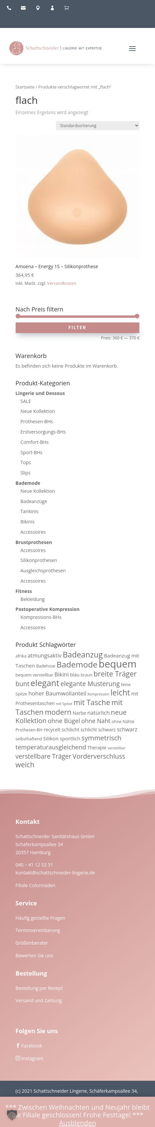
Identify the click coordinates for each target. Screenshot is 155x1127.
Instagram (32, 1058)
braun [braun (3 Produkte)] (86, 675)
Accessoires (33, 532)
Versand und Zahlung (39, 1000)
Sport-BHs (32, 452)
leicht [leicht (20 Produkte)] (120, 692)
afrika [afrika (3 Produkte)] (21, 656)
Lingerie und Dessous (40, 393)
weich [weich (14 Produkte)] (25, 764)
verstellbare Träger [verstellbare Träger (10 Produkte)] (44, 756)
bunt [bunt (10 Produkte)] (23, 683)
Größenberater (32, 943)
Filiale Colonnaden (36, 885)
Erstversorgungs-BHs (43, 432)
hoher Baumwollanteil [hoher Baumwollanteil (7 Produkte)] (57, 693)
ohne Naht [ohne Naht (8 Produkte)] (95, 721)
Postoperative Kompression (48, 609)
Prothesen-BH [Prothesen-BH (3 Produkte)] (29, 730)
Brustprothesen (34, 542)
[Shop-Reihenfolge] (97, 125)
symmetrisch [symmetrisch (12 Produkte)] (101, 737)
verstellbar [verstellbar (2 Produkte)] (116, 748)
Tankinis (30, 511)
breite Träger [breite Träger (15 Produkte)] (115, 673)
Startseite (25, 87)
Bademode (28, 483)
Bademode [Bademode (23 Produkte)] (77, 664)
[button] (12, 1115)
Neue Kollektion (38, 411)
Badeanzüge (34, 501)
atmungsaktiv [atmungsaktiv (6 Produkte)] (45, 655)
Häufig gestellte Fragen (41, 918)
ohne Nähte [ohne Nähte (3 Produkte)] (123, 721)
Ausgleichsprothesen (43, 570)
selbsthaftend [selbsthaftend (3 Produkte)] (29, 739)
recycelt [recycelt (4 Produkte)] (52, 729)
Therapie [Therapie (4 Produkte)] (97, 747)
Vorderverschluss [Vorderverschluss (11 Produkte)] (99, 756)
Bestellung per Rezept (39, 988)
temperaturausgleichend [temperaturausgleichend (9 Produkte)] (51, 747)
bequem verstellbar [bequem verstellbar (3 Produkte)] (34, 675)
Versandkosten (62, 283)
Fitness (24, 591)
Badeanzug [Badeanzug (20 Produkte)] (82, 654)
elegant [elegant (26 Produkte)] (45, 682)
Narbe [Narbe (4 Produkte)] (79, 713)
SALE (26, 401)
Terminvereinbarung (38, 930)
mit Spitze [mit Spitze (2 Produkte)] (64, 703)
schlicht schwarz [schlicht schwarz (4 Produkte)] (98, 729)
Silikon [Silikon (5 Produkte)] (51, 738)
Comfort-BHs (35, 442)
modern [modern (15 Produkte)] (58, 712)
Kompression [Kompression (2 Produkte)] (98, 694)
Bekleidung (33, 599)
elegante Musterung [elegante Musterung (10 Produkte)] (90, 683)
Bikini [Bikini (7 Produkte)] (62, 674)
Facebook (31, 1045)
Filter (77, 327)
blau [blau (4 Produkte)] (74, 674)
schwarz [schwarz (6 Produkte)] (127, 729)
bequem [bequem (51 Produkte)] (118, 663)
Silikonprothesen (39, 560)
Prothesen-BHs (37, 421)
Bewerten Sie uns (34, 955)
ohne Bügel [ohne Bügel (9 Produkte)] (64, 720)
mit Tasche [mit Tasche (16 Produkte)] (92, 702)
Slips (26, 473)
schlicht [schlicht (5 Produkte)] (70, 729)
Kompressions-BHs (41, 617)
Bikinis (28, 521)
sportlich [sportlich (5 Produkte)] (70, 738)
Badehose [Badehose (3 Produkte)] (46, 666)
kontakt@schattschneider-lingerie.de (55, 872)
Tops (26, 462)
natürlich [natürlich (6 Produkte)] (98, 712)
